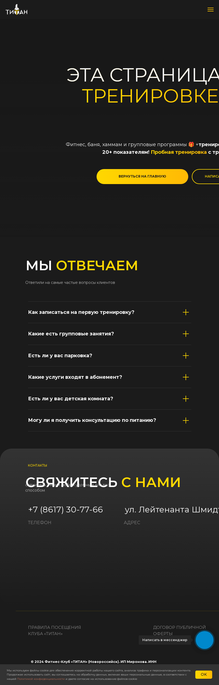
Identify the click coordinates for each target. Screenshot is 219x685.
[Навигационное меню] (211, 9)
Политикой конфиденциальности (41, 679)
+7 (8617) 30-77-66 (65, 509)
